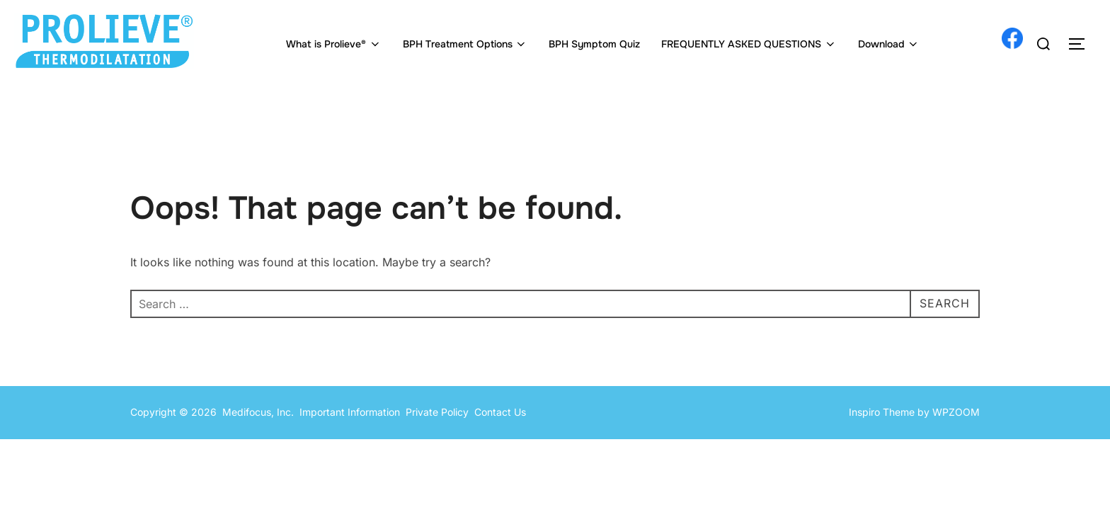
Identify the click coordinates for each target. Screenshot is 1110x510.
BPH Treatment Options (465, 44)
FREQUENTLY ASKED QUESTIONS (749, 44)
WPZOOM (956, 412)
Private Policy (440, 412)
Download (889, 44)
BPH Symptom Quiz (594, 44)
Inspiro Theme (882, 412)
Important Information (349, 412)
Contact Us (500, 412)
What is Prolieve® (334, 44)
